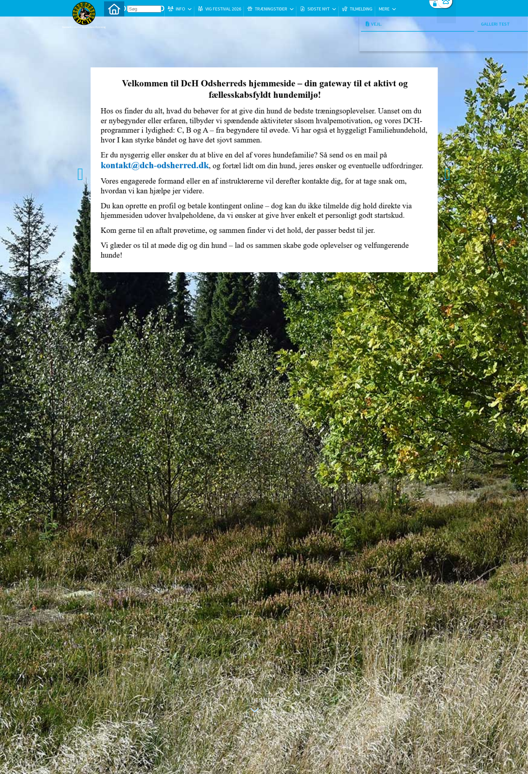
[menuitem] (114, 22)
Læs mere (262, 706)
